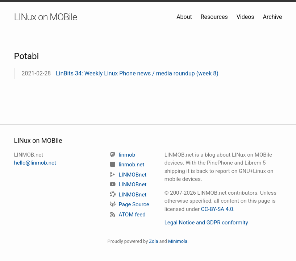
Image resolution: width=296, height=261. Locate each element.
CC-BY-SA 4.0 (217, 209)
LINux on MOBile (45, 17)
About (184, 16)
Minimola (177, 241)
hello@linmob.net (35, 163)
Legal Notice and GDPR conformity (206, 222)
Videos (246, 16)
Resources (215, 16)
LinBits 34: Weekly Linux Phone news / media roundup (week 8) (137, 73)
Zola (153, 241)
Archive (272, 16)
